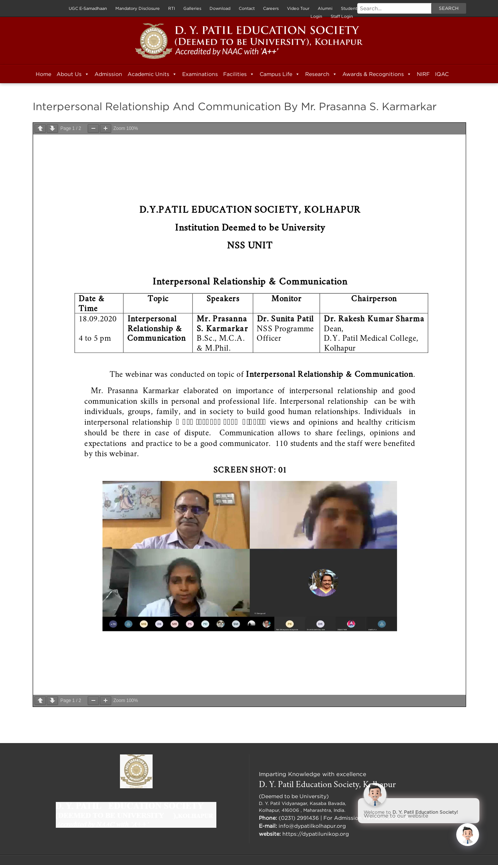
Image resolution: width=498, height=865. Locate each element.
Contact (247, 8)
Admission (108, 74)
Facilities (238, 74)
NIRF (423, 74)
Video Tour (298, 8)
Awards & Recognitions (376, 74)
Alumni (325, 8)
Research (321, 74)
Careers (271, 8)
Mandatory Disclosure (137, 8)
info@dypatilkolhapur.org (312, 826)
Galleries (192, 8)
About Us (73, 74)
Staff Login (342, 16)
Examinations (200, 74)
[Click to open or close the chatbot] (467, 834)
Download (220, 8)
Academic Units (152, 74)
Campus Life (280, 74)
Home (43, 74)
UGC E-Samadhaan (88, 8)
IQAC (442, 74)
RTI (171, 8)
